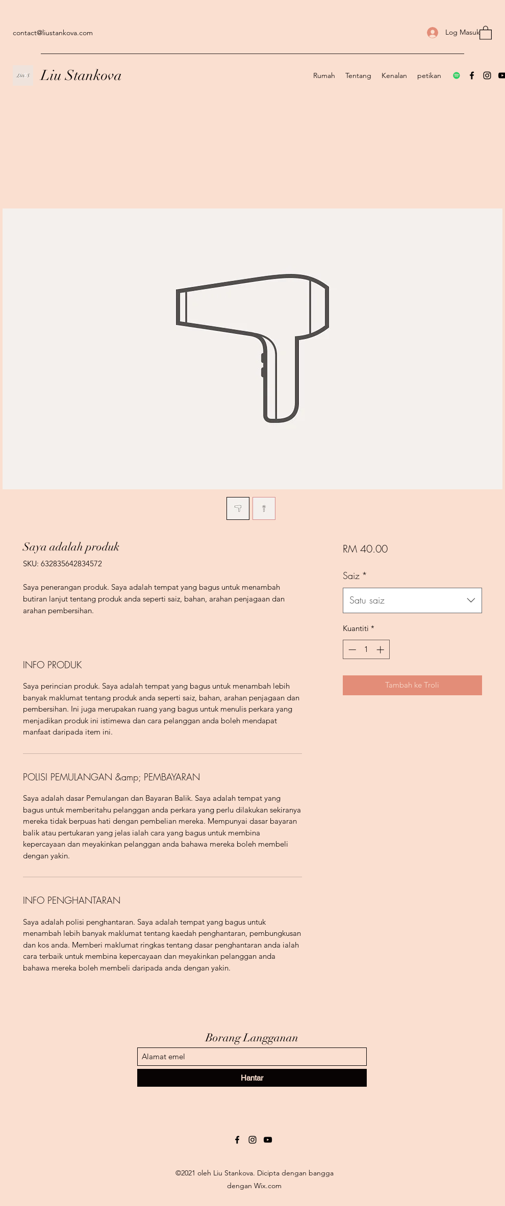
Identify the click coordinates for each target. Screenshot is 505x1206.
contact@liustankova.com (53, 32)
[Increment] (381, 649)
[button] (485, 32)
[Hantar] (252, 1078)
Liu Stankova (81, 75)
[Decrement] (351, 649)
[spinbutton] (366, 649)
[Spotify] (456, 75)
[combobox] (412, 600)
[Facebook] (472, 75)
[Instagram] (487, 75)
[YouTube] (268, 1140)
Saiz (355, 575)
